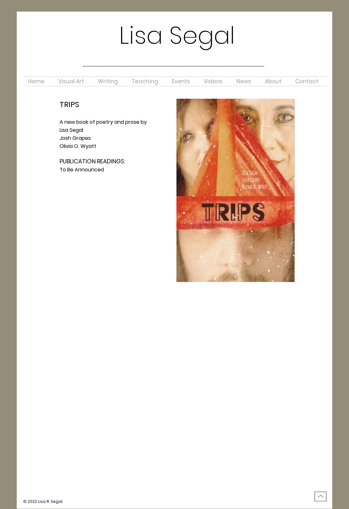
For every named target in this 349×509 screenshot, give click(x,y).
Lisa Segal (177, 35)
